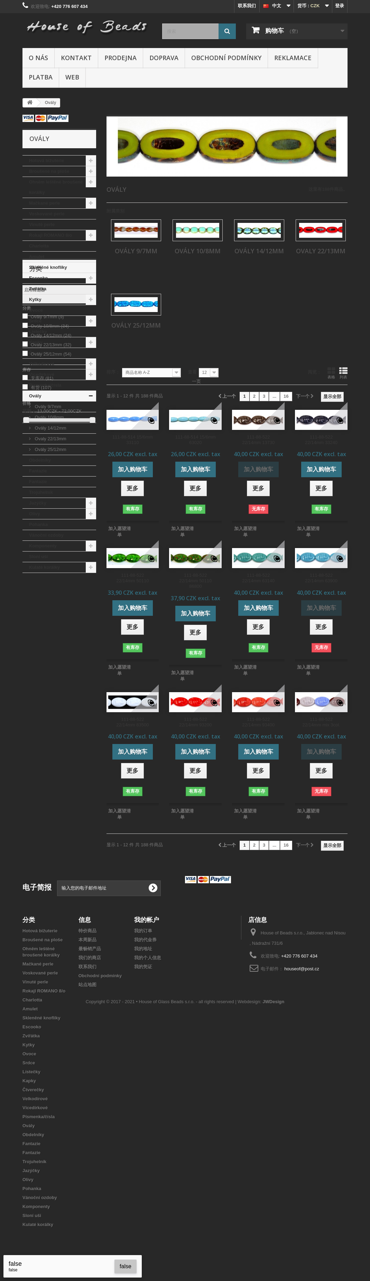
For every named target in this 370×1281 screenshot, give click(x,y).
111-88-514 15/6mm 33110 (132, 439)
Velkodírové (41, 363)
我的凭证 (143, 966)
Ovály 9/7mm (47, 406)
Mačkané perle (44, 203)
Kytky (35, 299)
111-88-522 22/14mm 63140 (258, 578)
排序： (113, 372)
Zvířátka (37, 288)
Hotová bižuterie (46, 160)
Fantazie (38, 470)
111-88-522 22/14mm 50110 (132, 578)
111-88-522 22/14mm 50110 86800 (195, 581)
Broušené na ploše (49, 171)
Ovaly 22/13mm (50, 438)
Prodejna (120, 58)
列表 (343, 373)
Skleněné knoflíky (48, 267)
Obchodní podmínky (226, 58)
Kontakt (76, 58)
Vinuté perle (42, 224)
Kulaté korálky (44, 567)
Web (72, 77)
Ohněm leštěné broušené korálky (56, 187)
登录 (339, 5)
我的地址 (143, 948)
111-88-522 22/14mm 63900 (321, 578)
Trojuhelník (41, 492)
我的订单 (143, 930)
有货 (41, 712)
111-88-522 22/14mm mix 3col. (321, 722)
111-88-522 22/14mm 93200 (195, 722)
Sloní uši (38, 556)
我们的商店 (89, 957)
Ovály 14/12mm (50, 428)
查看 (192, 372)
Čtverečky (39, 353)
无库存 (42, 703)
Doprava (163, 58)
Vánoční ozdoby (46, 535)
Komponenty (42, 545)
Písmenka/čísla (45, 385)
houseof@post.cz (301, 968)
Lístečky (38, 331)
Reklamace (293, 58)
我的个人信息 (147, 957)
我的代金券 (145, 939)
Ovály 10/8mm (49, 417)
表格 (331, 373)
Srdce (35, 320)
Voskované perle (46, 213)
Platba (41, 77)
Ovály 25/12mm (50, 449)
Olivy (34, 513)
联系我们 (247, 5)
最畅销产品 (89, 948)
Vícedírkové (41, 374)
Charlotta (39, 245)
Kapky (36, 342)
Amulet (36, 256)
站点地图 (87, 984)
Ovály (35, 395)
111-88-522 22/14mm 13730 (258, 439)
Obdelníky (40, 460)
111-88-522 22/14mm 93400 (258, 722)
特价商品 (87, 930)
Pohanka (38, 524)
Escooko (38, 278)
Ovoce (36, 310)
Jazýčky (37, 503)
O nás (38, 58)
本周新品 (87, 939)
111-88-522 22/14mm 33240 (321, 439)
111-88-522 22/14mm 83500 (132, 722)
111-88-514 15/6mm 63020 (195, 439)
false (125, 1266)
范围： (29, 736)
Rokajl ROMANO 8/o (50, 235)
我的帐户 (146, 919)
